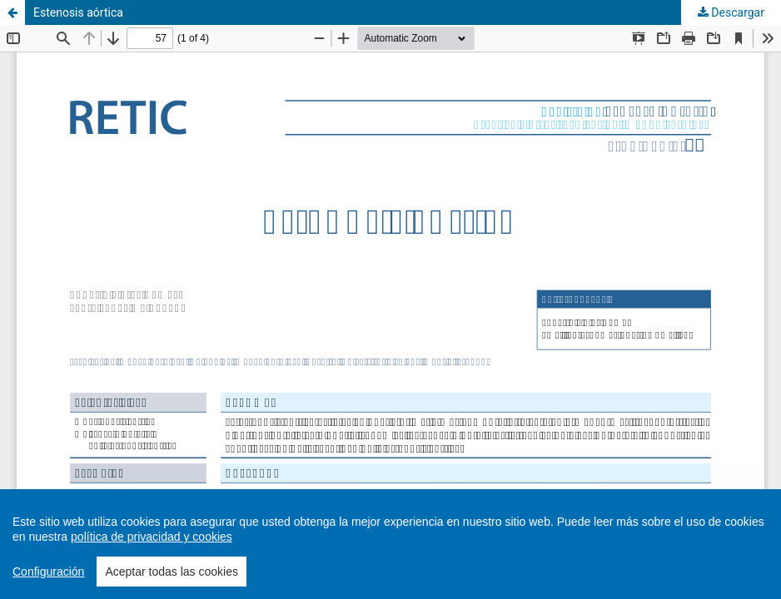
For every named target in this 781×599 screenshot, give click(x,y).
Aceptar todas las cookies (171, 571)
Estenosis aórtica (78, 12)
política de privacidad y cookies (151, 536)
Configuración (48, 571)
